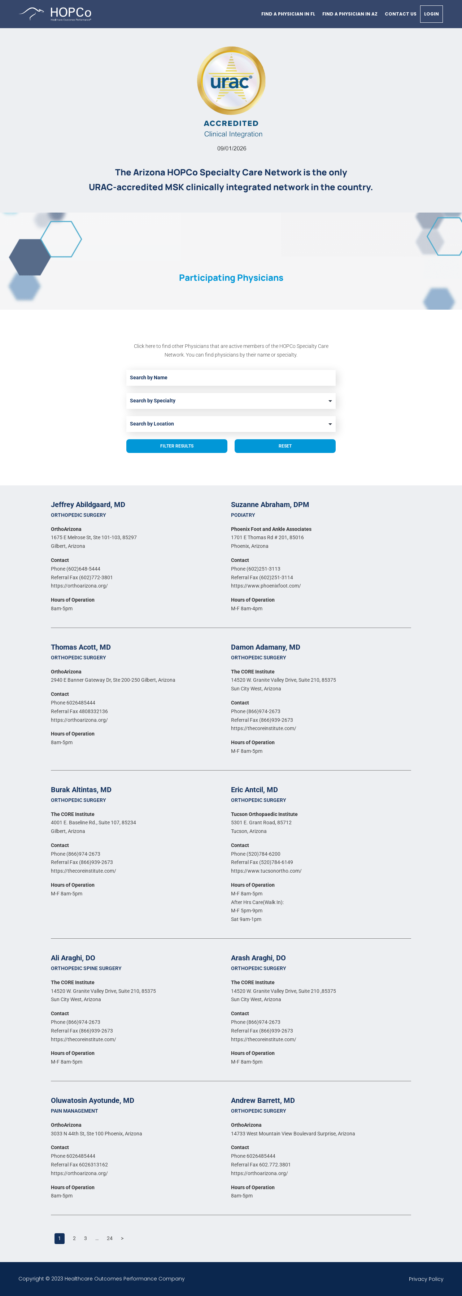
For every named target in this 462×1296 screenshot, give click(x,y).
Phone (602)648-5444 (75, 569)
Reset (285, 446)
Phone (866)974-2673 (255, 711)
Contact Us (401, 14)
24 (110, 1238)
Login (431, 14)
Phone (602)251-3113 (255, 569)
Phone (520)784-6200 (255, 854)
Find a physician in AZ (350, 14)
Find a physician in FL (288, 14)
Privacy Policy (426, 1279)
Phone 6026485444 (73, 703)
